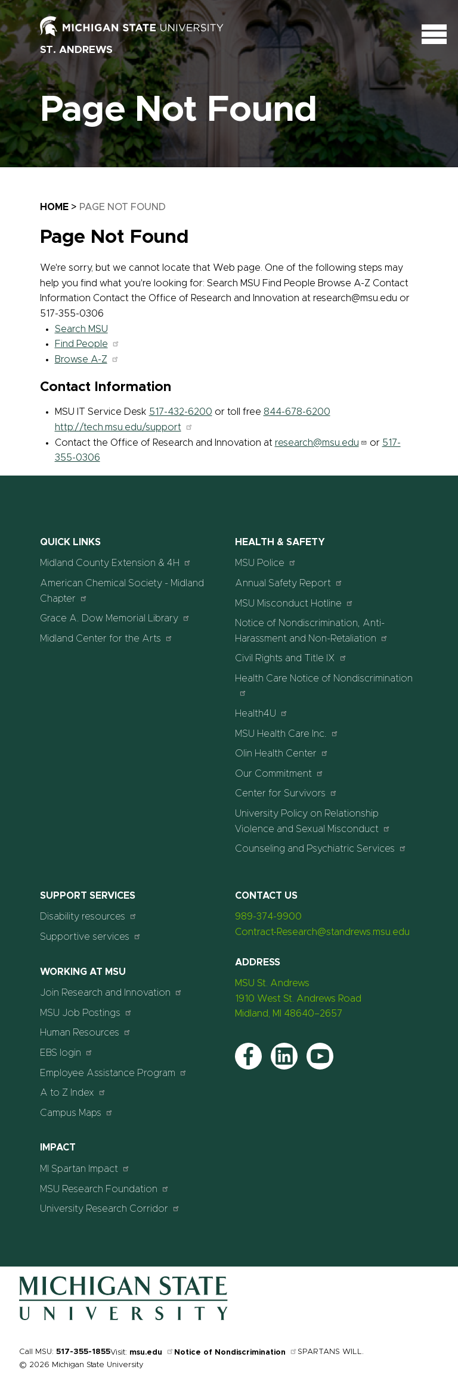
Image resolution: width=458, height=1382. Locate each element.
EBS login (66, 1053)
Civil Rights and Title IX (291, 658)
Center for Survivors (286, 793)
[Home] (123, 1317)
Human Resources (85, 1032)
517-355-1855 (83, 1352)
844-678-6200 (297, 412)
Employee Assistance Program (113, 1073)
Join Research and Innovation (111, 992)
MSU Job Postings (86, 1013)
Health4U (261, 713)
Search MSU (81, 329)
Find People (87, 344)
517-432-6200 (180, 412)
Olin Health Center (282, 753)
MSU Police (265, 563)
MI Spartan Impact (85, 1169)
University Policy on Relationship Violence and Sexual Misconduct (313, 821)
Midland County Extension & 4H (115, 563)
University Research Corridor (110, 1208)
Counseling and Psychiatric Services (321, 848)
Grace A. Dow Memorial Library (115, 618)
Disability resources (88, 916)
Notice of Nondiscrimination (236, 1352)
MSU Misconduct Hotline (294, 603)
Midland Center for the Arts (106, 638)
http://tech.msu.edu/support (124, 427)
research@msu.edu (321, 443)
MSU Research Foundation (104, 1189)
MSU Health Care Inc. (287, 733)
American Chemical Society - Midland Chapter (122, 591)
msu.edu (151, 1352)
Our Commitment (279, 773)
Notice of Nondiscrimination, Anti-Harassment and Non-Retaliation (311, 630)
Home (54, 207)
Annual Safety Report (289, 583)
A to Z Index (73, 1092)
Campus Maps (76, 1113)
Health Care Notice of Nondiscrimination (324, 685)
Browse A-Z (87, 359)
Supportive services (90, 936)
